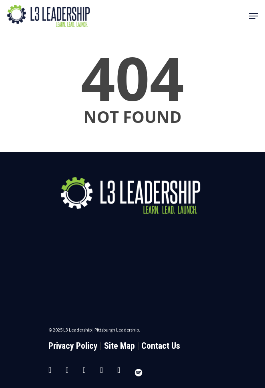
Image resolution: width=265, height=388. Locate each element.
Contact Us (160, 346)
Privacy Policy (73, 346)
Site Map (119, 346)
